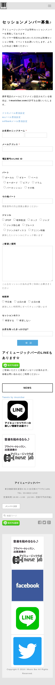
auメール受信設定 (11, 117)
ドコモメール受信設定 (13, 113)
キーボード (11, 182)
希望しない (23, 320)
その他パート (9, 196)
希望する (8, 320)
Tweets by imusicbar (13, 397)
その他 (29, 187)
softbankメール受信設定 (14, 121)
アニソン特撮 (36, 230)
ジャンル (6, 215)
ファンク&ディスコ (15, 230)
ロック (32, 220)
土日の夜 (34, 301)
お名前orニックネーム (14, 131)
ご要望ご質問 (9, 244)
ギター (21, 177)
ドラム (37, 182)
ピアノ (25, 182)
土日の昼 (20, 301)
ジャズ (44, 220)
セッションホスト (11, 315)
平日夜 (7, 301)
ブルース (28, 225)
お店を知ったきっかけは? (15, 329)
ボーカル (8, 177)
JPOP (6, 220)
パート (5, 172)
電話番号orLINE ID (12, 159)
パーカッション (13, 187)
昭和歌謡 (19, 220)
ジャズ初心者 (12, 225)
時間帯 (5, 297)
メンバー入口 (11, 506)
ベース (33, 177)
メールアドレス (11, 144)
